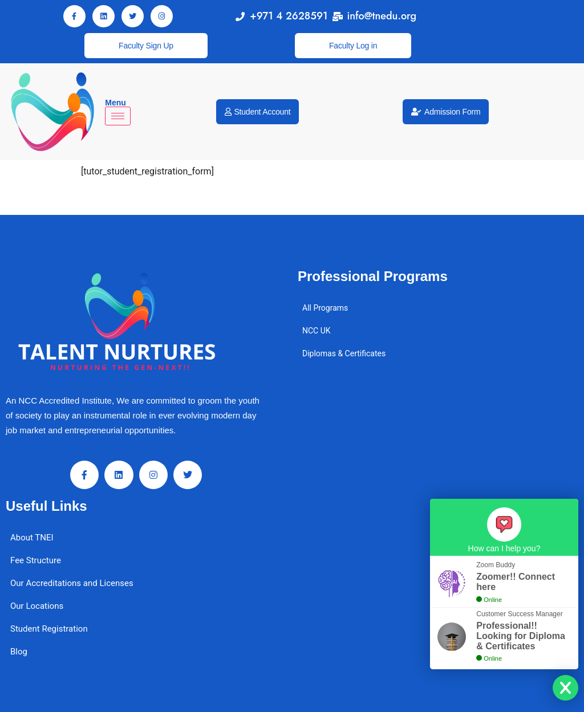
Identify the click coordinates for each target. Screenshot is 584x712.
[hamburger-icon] (118, 116)
